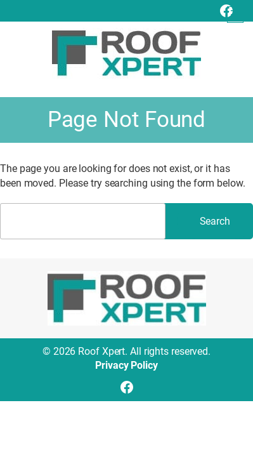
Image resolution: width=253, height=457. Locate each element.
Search (215, 221)
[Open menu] (235, 14)
